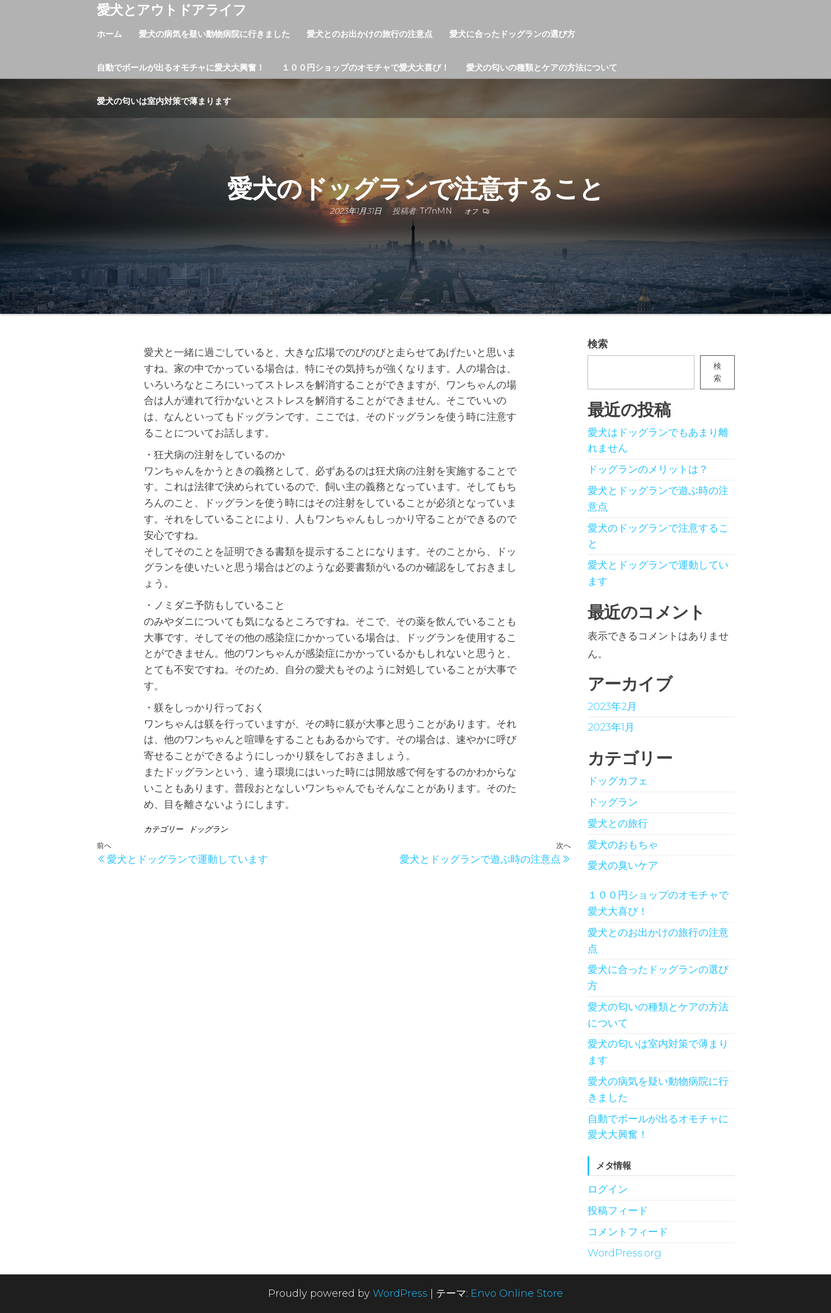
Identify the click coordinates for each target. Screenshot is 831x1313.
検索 (598, 344)
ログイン (608, 1189)
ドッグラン (208, 829)
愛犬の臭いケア (623, 865)
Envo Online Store (517, 1293)
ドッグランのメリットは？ (648, 469)
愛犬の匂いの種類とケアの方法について (541, 67)
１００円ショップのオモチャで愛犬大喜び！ (365, 67)
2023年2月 (612, 706)
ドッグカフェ (618, 781)
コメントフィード (628, 1232)
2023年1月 (611, 727)
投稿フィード (618, 1210)
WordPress (400, 1293)
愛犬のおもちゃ (623, 845)
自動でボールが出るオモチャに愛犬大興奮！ (181, 67)
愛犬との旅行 (618, 823)
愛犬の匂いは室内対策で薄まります (164, 101)
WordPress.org (624, 1253)
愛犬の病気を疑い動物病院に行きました (214, 34)
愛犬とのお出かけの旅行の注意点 (370, 34)
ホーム (109, 34)
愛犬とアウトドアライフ (172, 10)
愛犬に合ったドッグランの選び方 (512, 34)
